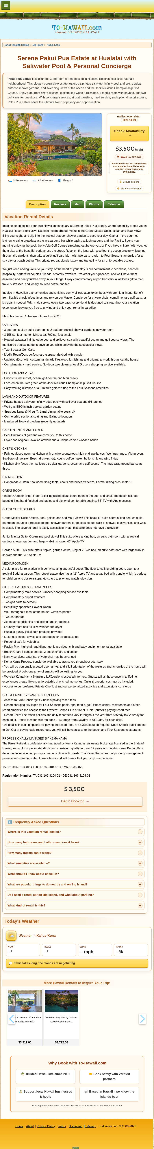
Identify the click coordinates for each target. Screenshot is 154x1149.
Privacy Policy (46, 1119)
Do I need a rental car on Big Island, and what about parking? (51, 894)
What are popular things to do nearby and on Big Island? (48, 884)
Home (19, 1119)
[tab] (37, 204)
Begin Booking (72, 801)
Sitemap (90, 1119)
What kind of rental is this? (26, 905)
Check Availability (129, 131)
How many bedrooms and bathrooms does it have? (43, 842)
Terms (62, 1119)
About (30, 1119)
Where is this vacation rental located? (34, 831)
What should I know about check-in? (33, 873)
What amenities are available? (29, 863)
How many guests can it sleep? (29, 852)
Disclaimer (76, 1119)
